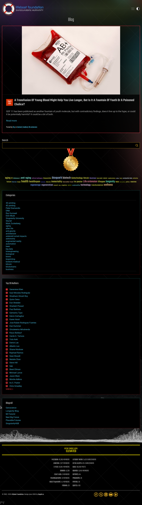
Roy (14, 127)
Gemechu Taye (15, 313)
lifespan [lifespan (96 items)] (101, 181)
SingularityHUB (12, 423)
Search (137, 145)
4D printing (10, 205)
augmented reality (13, 241)
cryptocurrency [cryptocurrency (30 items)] (111, 178)
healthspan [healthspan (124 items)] (34, 181)
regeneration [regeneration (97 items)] (47, 185)
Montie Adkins (15, 379)
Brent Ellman (15, 369)
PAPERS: (75, 482)
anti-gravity (10, 231)
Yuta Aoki (13, 339)
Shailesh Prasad (16, 306)
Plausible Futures (13, 420)
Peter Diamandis (13, 208)
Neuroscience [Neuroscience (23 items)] (122, 182)
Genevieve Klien (16, 289)
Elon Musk (10, 216)
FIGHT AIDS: (58, 474)
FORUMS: (65, 485)
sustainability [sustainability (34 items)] (76, 185)
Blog (71, 19)
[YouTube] (111, 494)
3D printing (10, 203)
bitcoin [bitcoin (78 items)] (86, 178)
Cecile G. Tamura (16, 336)
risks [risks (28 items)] (60, 185)
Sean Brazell (14, 356)
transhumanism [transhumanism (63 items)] (97, 185)
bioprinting (10, 259)
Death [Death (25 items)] (121, 178)
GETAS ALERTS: (77, 463)
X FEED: (56, 467)
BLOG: (74, 467)
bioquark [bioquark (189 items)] (57, 178)
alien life (9, 228)
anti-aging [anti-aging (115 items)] (26, 178)
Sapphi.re (41, 494)
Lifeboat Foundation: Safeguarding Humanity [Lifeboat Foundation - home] (65, 8)
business (10, 269)
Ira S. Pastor (14, 383)
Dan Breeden (15, 303)
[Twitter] (101, 494)
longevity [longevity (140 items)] (110, 181)
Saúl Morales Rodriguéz (19, 293)
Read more (11, 120)
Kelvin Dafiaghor (16, 316)
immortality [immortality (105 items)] (56, 181)
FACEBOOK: (55, 459)
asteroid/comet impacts (16, 236)
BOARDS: (75, 470)
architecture (11, 233)
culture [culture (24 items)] (117, 178)
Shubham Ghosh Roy (18, 296)
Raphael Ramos (16, 353)
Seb (11, 366)
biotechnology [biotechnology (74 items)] (77, 178)
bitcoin (9, 264)
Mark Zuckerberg (13, 223)
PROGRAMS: (76, 478)
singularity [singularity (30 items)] (64, 185)
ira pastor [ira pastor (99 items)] (78, 181)
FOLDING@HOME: (55, 478)
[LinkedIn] (106, 494)
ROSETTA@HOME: (55, 482)
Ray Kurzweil (11, 213)
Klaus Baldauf (15, 333)
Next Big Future (12, 417)
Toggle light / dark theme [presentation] (138, 8)
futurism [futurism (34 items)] (14, 182)
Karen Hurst (14, 319)
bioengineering (12, 251)
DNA (8, 211)
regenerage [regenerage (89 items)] (35, 185)
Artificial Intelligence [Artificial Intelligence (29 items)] (37, 178)
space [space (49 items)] (70, 185)
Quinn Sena (14, 299)
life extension (32, 127)
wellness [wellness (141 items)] (108, 185)
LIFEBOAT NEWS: (78, 459)
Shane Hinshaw (16, 349)
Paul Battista (15, 309)
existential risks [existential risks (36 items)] (127, 178)
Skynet (9, 221)
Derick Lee (13, 343)
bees (8, 246)
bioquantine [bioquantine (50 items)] (47, 178)
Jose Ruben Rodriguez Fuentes (22, 323)
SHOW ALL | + (9, 389)
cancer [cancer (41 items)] (105, 178)
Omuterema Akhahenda (19, 329)
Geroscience (11, 408)
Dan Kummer (15, 326)
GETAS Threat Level (71, 450)
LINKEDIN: (56, 463)
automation (11, 244)
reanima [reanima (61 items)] (133, 182)
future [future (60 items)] (9, 182)
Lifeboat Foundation (18, 494)
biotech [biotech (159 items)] (67, 178)
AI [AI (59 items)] (12, 178)
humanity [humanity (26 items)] (43, 182)
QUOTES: (75, 485)
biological (10, 254)
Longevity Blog (12, 411)
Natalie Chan (15, 359)
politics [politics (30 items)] (128, 182)
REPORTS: (76, 474)
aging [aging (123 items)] (8, 178)
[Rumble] (116, 494)
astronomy (10, 238)
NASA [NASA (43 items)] (117, 182)
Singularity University (15, 218)
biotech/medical (22, 127)
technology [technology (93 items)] (86, 185)
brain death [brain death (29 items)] (99, 178)
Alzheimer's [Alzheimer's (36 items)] (16, 178)
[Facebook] (96, 494)
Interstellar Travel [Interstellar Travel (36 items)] (68, 182)
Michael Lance (15, 373)
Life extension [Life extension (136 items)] (90, 181)
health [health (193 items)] (24, 181)
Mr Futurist (10, 414)
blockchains (11, 267)
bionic (8, 256)
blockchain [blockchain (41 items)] (93, 178)
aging (8, 226)
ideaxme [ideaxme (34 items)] (48, 182)
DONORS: (63, 470)
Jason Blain (14, 376)
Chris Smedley (15, 386)
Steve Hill (13, 363)
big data (9, 249)
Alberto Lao (14, 346)
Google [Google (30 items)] (19, 182)
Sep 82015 (9, 102)
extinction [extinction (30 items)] (135, 178)
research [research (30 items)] (56, 185)
